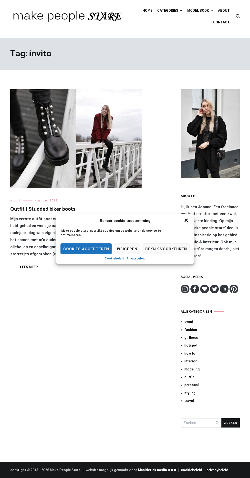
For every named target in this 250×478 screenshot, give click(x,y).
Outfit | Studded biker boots (42, 209)
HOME (147, 10)
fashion (190, 330)
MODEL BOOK (198, 10)
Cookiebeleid (114, 258)
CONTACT (221, 22)
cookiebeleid (191, 470)
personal (191, 385)
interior (190, 361)
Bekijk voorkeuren (166, 249)
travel (189, 401)
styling (190, 393)
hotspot (191, 345)
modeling (192, 369)
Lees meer (29, 267)
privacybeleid (217, 470)
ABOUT (224, 10)
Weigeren (127, 249)
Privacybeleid (135, 258)
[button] (187, 221)
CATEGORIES (167, 10)
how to (189, 353)
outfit (15, 200)
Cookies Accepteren (86, 249)
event (188, 322)
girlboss (191, 337)
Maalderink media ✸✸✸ (157, 470)
